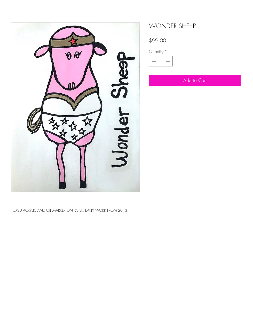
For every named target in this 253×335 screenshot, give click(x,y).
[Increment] (168, 61)
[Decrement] (153, 61)
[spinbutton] (161, 61)
